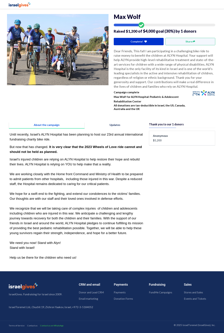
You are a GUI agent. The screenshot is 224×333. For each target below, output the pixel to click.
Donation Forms (123, 298)
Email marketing (88, 298)
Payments (120, 292)
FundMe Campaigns (160, 292)
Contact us (32, 325)
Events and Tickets (195, 298)
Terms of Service (16, 325)
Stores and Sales (193, 292)
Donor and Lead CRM (91, 292)
